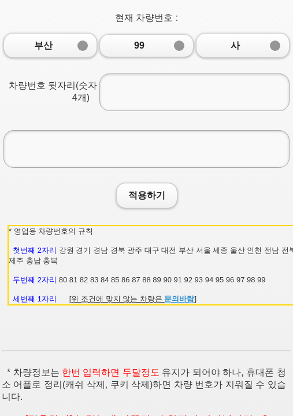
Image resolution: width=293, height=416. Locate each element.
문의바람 (179, 298)
